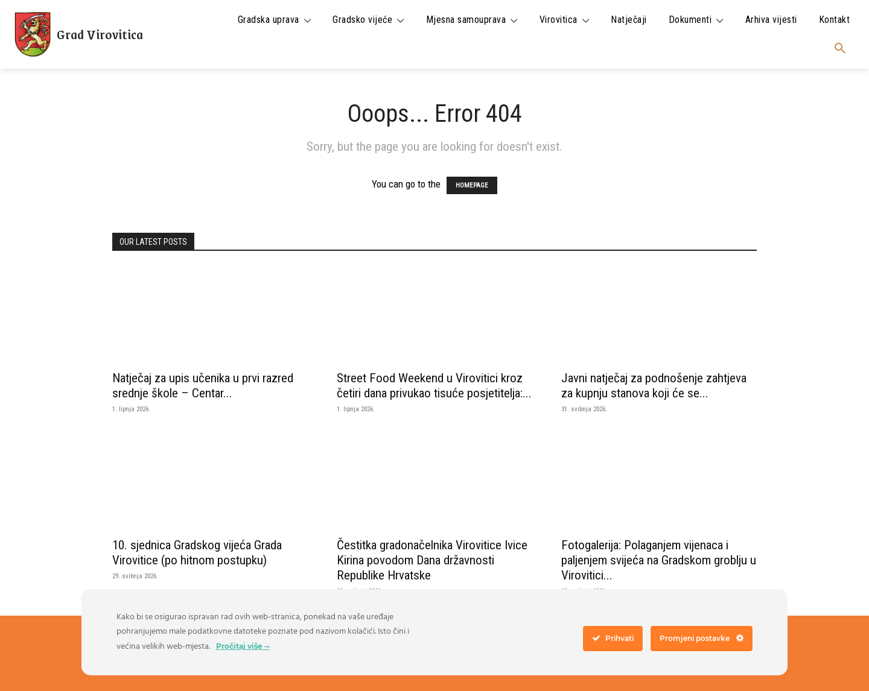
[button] (840, 48)
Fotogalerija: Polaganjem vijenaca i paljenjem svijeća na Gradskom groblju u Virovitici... (658, 560)
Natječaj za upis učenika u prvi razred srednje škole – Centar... (202, 385)
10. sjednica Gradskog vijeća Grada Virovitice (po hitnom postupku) (197, 552)
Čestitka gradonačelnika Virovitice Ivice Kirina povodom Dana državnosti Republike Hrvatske (432, 560)
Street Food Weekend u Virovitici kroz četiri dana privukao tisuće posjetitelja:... (434, 385)
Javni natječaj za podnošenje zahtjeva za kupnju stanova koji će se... (653, 385)
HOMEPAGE (472, 185)
